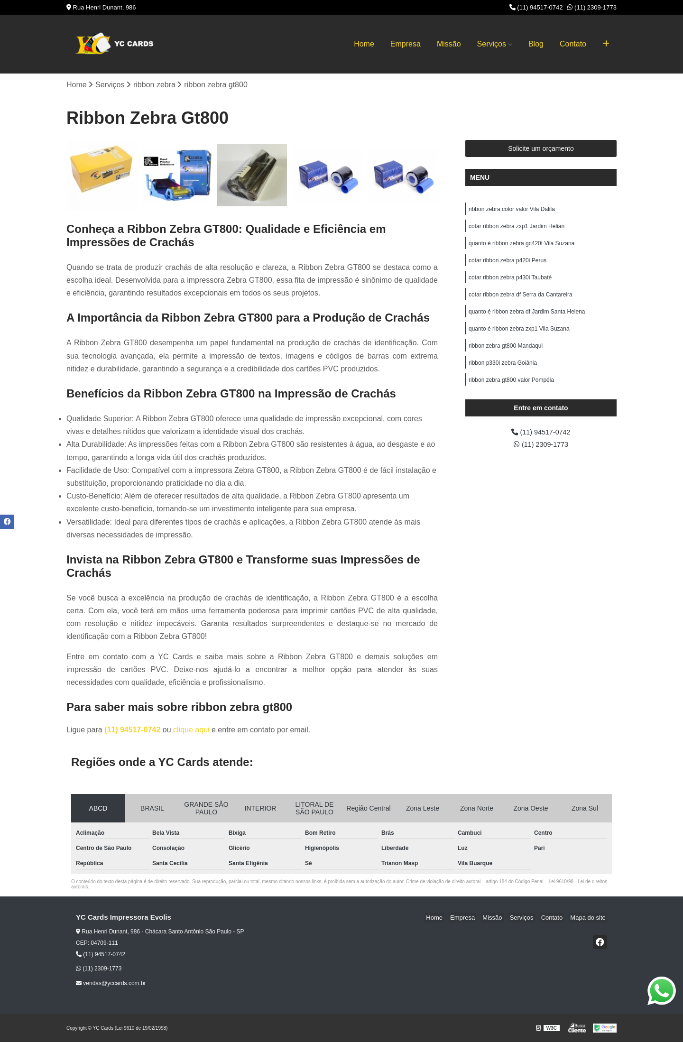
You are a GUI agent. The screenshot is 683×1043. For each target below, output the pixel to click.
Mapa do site (589, 918)
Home (364, 44)
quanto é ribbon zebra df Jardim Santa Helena (527, 318)
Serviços (491, 44)
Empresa (405, 44)
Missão (449, 44)
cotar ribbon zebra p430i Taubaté (510, 282)
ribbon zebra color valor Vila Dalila (512, 210)
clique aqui (191, 731)
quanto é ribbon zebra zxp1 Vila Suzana (519, 336)
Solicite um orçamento (541, 149)
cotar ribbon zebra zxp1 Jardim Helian (516, 228)
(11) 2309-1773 (592, 7)
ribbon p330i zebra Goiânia (503, 372)
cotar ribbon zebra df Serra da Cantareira (520, 300)
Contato (573, 44)
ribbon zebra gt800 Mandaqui (506, 354)
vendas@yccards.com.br (111, 983)
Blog (536, 44)
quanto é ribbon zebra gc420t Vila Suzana (521, 246)
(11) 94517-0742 (536, 7)
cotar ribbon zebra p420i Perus (507, 264)
